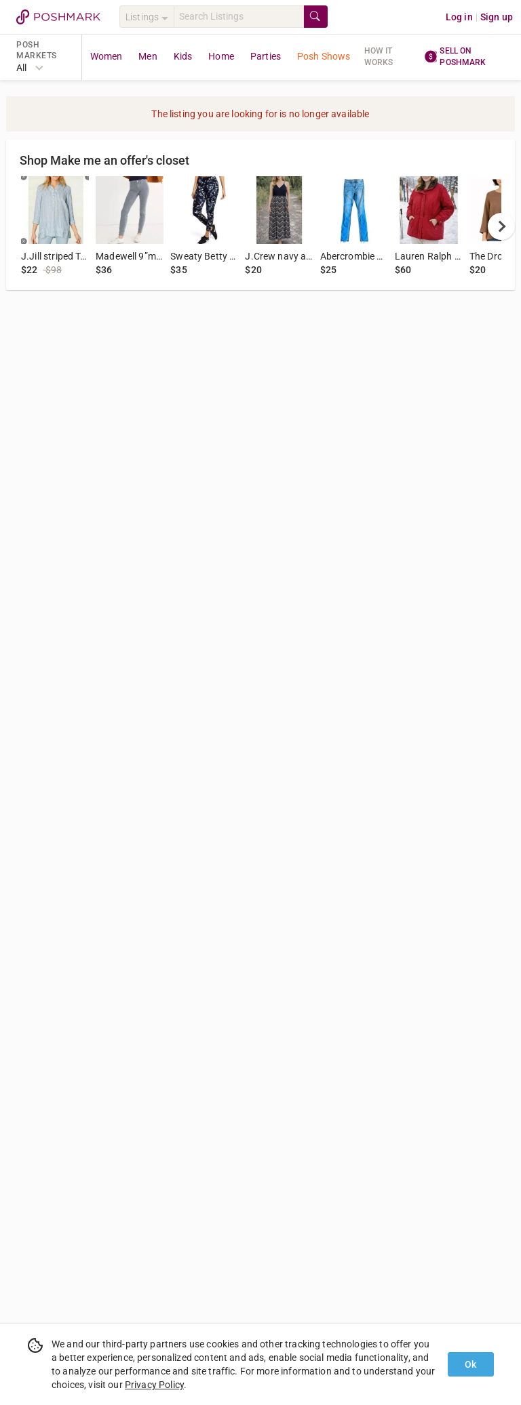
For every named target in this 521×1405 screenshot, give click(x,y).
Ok (470, 1364)
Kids (183, 56)
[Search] (239, 16)
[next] (501, 226)
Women (106, 56)
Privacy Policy (154, 1384)
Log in (459, 17)
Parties (265, 56)
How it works (378, 56)
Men (147, 56)
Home (221, 56)
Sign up (496, 17)
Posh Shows (324, 56)
